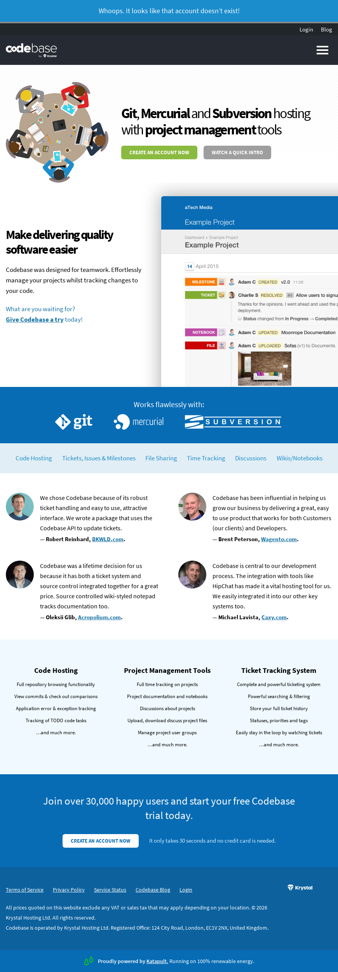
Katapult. (157, 961)
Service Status (110, 889)
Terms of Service (25, 889)
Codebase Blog (153, 889)
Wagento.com (279, 539)
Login (306, 29)
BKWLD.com (108, 539)
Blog (326, 29)
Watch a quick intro (237, 152)
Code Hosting (34, 458)
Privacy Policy (69, 889)
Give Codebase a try (35, 319)
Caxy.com (274, 617)
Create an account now (159, 152)
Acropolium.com (99, 617)
